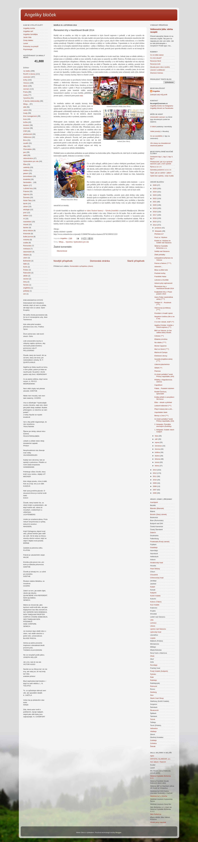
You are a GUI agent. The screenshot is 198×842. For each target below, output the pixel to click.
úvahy (25, 95)
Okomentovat (62, 251)
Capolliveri (158, 385)
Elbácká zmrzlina (160, 339)
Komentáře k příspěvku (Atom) (81, 266)
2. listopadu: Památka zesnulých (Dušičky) (162, 425)
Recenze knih (155, 64)
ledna (157, 466)
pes (24, 152)
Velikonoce (27, 137)
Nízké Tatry (27, 200)
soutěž (25, 143)
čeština (26, 170)
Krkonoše (26, 234)
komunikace (27, 176)
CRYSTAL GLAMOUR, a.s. (160, 759)
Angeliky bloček (40, 14)
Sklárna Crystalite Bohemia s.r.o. (161, 247)
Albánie (26, 255)
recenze (26, 128)
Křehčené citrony (160, 356)
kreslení (26, 125)
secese (26, 279)
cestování (27, 77)
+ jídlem (168, 173)
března (157, 459)
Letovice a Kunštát (161, 280)
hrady (25, 113)
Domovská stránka (100, 261)
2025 (155, 188)
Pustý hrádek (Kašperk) (159, 671)
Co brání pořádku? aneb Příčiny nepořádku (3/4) (164, 420)
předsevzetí (27, 134)
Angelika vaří (28, 31)
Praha (25, 92)
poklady (26, 291)
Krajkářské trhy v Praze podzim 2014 (163, 293)
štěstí (25, 86)
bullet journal (28, 237)
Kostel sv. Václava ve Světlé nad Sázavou (162, 242)
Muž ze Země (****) (161, 349)
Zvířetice (153, 743)
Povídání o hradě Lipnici (163, 313)
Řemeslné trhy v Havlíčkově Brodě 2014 (164, 287)
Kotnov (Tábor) (156, 602)
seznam (26, 89)
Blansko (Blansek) (157, 508)
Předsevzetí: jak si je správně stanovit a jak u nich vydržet (161, 163)
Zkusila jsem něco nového (160, 67)
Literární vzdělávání (157, 70)
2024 (155, 192)
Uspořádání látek (160, 412)
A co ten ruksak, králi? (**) (164, 322)
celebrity (26, 167)
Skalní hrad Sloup (157, 698)
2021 (155, 202)
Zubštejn (153, 740)
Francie (26, 191)
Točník (152, 719)
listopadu (158, 231)
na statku (26, 71)
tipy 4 (152, 159)
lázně (25, 203)
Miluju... (62, 242)
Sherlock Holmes (156, 73)
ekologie (26, 209)
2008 (155, 486)
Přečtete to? (159, 234)
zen (24, 294)
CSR (25, 131)
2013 (155, 470)
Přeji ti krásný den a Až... (163, 409)
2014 (155, 225)
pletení (25, 173)
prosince (158, 228)
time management (30, 116)
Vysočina (69, 242)
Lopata (152, 638)
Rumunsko (27, 246)
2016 (155, 218)
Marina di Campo (160, 352)
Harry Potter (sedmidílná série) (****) (163, 298)
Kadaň (152, 587)
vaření (25, 110)
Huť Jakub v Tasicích (158, 762)
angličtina (26, 288)
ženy (25, 282)
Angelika (156, 91)
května (157, 452)
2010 (155, 480)
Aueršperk (154, 502)
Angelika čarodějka (30, 34)
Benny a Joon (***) (161, 416)
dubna (157, 456)
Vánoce (26, 83)
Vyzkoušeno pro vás (81, 242)
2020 (155, 205)
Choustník (154, 575)
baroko (25, 227)
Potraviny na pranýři (30, 46)
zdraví (25, 206)
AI (24, 219)
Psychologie (27, 49)
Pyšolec (153, 674)
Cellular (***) (159, 336)
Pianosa (157, 371)
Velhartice (154, 728)
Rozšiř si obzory (29, 74)
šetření (25, 216)
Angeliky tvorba (29, 28)
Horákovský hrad (156, 563)
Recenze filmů (155, 61)
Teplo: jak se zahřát (157, 173)
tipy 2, (165, 157)
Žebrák (152, 746)
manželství (27, 222)
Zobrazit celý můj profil (158, 95)
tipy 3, (170, 157)
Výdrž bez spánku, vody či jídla (162, 176)
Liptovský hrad (155, 632)
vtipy (25, 146)
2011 (155, 476)
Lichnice (153, 623)
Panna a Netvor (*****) (162, 263)
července (158, 446)
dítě (24, 107)
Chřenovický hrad (156, 578)
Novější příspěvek (63, 261)
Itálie (25, 264)
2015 (155, 222)
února (157, 462)
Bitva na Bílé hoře (161, 270)
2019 (155, 208)
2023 (155, 195)
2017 (155, 215)
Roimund (153, 686)
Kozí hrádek (154, 605)
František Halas (160, 276)
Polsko (25, 270)
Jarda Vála (27, 37)
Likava (152, 626)
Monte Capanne (160, 346)
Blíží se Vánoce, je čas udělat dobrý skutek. (163, 331)
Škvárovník (154, 710)
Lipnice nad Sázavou (158, 629)
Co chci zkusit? (156, 58)
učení (25, 258)
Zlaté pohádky (159, 255)
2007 (155, 490)
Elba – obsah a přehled (163, 402)
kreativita (26, 179)
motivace (26, 249)
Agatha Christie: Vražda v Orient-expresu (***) (164, 326)
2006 (155, 493)
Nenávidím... (28, 182)
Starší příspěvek (136, 261)
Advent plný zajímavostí (163, 283)
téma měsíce (28, 230)
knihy (25, 80)
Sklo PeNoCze (155, 814)
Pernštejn (153, 665)
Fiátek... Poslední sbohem (164, 388)
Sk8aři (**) (158, 368)
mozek (25, 224)
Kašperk (153, 593)
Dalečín (153, 532)
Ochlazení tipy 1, (156, 157)
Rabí (152, 677)
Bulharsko (27, 261)
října (157, 436)
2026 (155, 185)
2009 (155, 483)
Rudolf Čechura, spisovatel (160, 393)
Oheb (152, 656)
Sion (152, 695)
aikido (25, 276)
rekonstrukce (28, 158)
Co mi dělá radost (157, 55)
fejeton (25, 185)
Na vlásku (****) (160, 342)
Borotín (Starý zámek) (158, 514)
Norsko (26, 285)
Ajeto (152, 756)
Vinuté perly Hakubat (158, 822)
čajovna (26, 194)
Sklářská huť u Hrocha (158, 796)
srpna (157, 442)
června (157, 449)
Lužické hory (28, 188)
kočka (25, 122)
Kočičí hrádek (155, 596)
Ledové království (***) (162, 406)
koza (25, 119)
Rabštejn (153, 680)
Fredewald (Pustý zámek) (159, 542)
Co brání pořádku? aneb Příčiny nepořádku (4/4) (164, 375)
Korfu (25, 267)
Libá (151, 620)
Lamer (25, 43)
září (156, 439)
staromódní (27, 252)
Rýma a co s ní (156, 167)
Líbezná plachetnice (162, 364)
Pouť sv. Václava (160, 237)
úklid (25, 155)
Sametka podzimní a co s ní (160, 170)
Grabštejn (154, 547)
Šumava (26, 197)
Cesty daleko (28, 40)
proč (25, 212)
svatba (25, 243)
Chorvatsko (27, 149)
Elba (25, 164)
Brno (25, 140)
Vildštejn (153, 731)
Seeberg (153, 692)
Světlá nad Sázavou (162, 251)
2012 (155, 473)
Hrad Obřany (155, 569)
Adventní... (158, 266)
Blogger (118, 832)
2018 (155, 212)
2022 (155, 198)
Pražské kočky (159, 273)
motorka (26, 240)
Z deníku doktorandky (31, 101)
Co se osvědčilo (156, 136)
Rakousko (27, 273)
